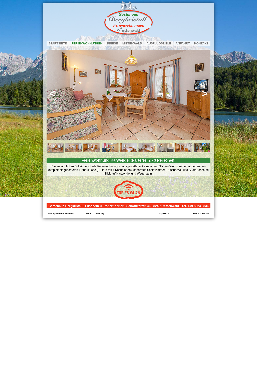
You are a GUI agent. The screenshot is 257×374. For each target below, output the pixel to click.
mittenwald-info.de (201, 213)
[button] (52, 95)
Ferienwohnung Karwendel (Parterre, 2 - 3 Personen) (128, 160)
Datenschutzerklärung (94, 213)
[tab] (55, 147)
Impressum (163, 213)
